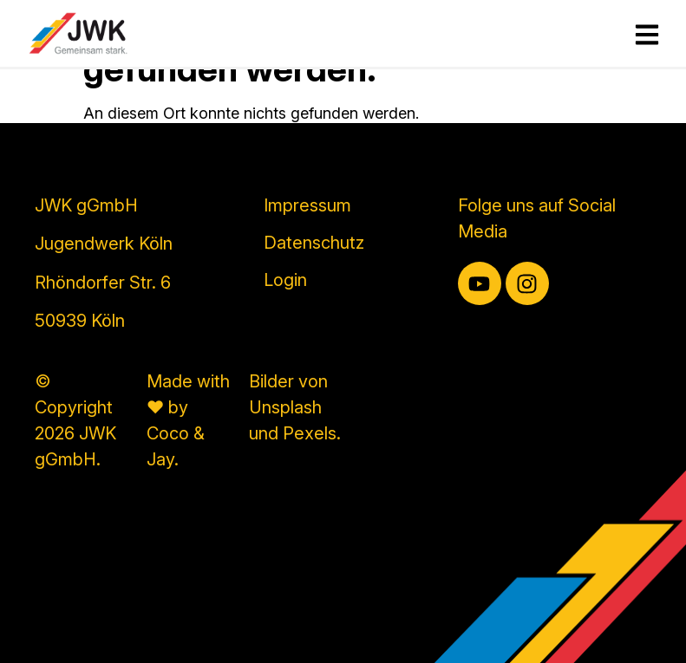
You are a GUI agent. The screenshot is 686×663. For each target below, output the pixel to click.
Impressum (307, 205)
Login (285, 280)
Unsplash (285, 407)
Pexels (309, 433)
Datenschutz (314, 242)
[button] (38, 625)
